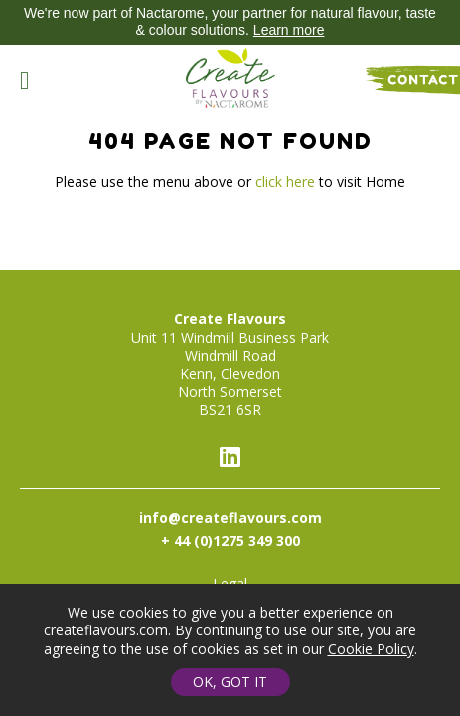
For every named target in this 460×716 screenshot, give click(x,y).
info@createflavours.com (230, 517)
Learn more (289, 30)
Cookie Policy (371, 648)
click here (285, 181)
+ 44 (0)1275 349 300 (230, 540)
